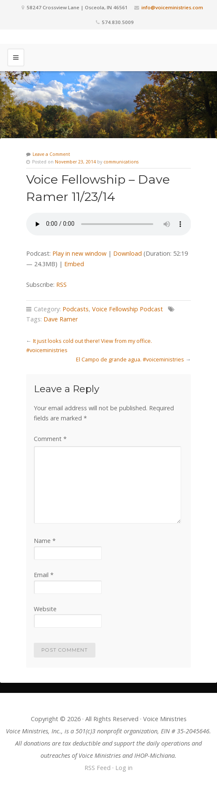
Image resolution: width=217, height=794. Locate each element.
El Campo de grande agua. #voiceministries (130, 359)
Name (45, 541)
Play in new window (79, 253)
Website (45, 609)
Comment (50, 439)
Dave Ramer (60, 319)
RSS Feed (97, 768)
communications (120, 162)
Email (44, 575)
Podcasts (75, 309)
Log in (124, 768)
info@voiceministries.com (172, 7)
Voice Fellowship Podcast (127, 309)
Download (127, 253)
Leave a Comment (51, 154)
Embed (74, 264)
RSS (61, 285)
